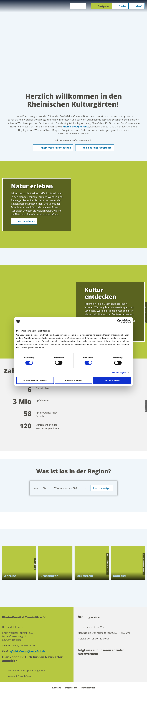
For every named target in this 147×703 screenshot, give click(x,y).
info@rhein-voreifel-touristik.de (27, 651)
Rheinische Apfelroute (76, 126)
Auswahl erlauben (73, 380)
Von (36, 488)
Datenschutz (88, 687)
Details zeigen (119, 372)
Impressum (71, 687)
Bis (44, 488)
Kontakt (56, 687)
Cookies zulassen (112, 380)
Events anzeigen (102, 488)
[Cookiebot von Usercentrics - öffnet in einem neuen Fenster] (119, 321)
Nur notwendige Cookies (35, 380)
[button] (74, 6)
